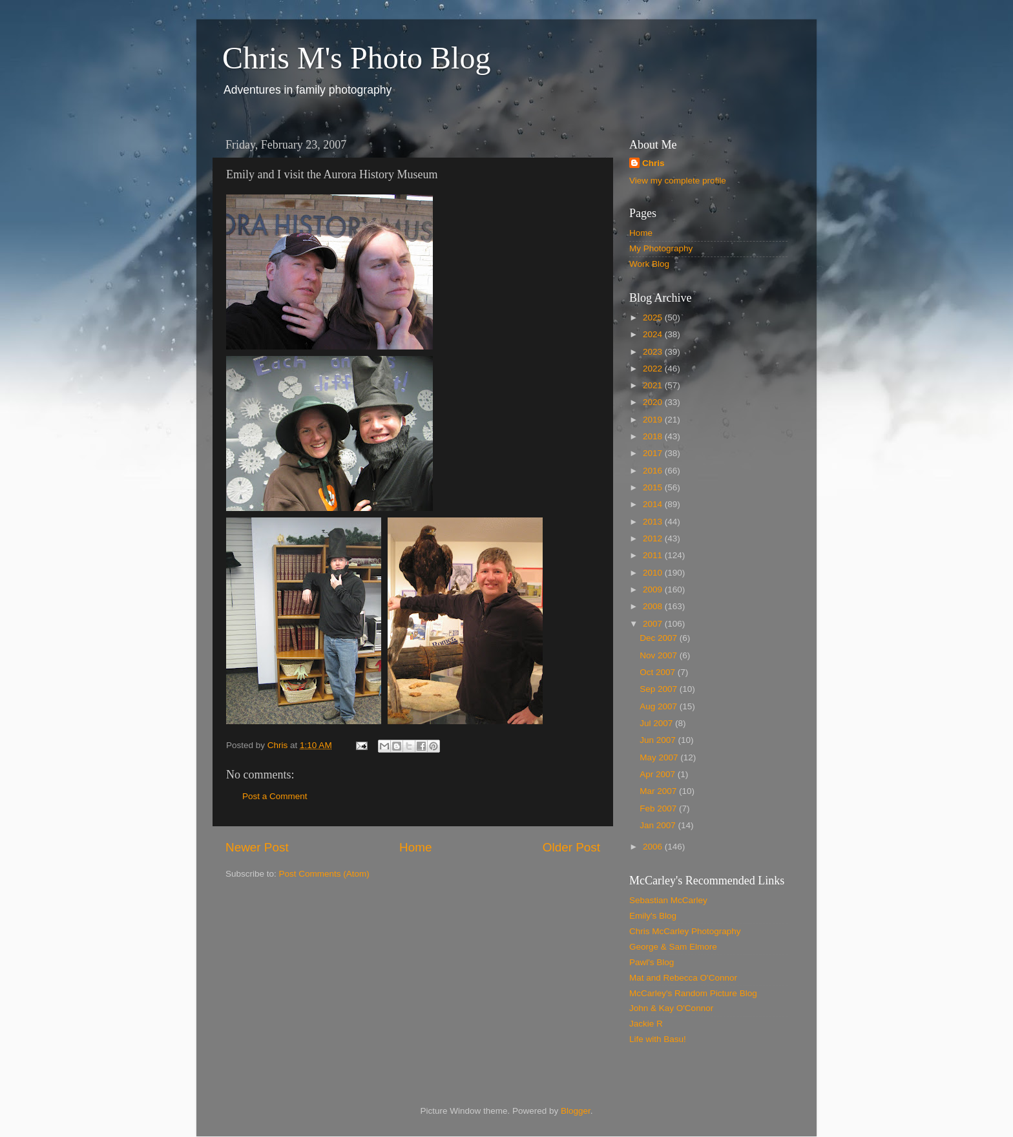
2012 (654, 538)
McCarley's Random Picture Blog (693, 993)
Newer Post (257, 847)
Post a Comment (275, 796)
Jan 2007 (659, 825)
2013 (654, 522)
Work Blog (649, 264)
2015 (654, 487)
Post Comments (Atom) (324, 874)
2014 (654, 504)
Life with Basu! (657, 1039)
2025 (654, 317)
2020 (654, 402)
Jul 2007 (657, 723)
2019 (654, 419)
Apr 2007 (659, 774)
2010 (654, 573)
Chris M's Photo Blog (356, 58)
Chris (653, 163)
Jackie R (646, 1023)
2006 (654, 846)
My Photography (661, 248)
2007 (654, 624)
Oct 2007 (659, 672)
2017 (654, 453)
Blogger (575, 1111)
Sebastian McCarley (668, 900)
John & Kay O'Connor (671, 1008)
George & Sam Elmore (673, 947)
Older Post (571, 847)
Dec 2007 (660, 638)
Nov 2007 (660, 655)
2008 (654, 606)
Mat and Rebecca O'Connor (683, 978)
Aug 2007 (660, 706)
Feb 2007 (659, 808)
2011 (654, 555)
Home (415, 847)
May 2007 (660, 757)
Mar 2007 (659, 791)
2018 (654, 436)
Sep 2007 (660, 689)
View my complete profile (677, 180)
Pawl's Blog (651, 962)
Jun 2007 (659, 740)
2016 (654, 470)
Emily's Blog (652, 916)
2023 (654, 352)
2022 (654, 368)
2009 (654, 589)
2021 (654, 385)
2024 (654, 334)
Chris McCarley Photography (685, 931)
